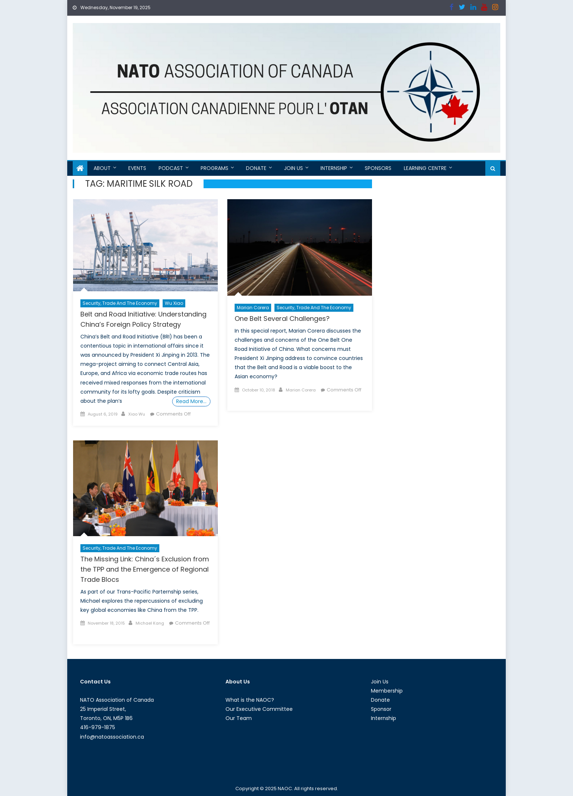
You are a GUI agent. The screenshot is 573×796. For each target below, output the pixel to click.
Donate (256, 168)
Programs (214, 168)
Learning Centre (425, 168)
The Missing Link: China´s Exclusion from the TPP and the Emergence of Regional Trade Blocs (144, 569)
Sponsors (378, 168)
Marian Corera (253, 307)
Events (137, 168)
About (102, 168)
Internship (333, 168)
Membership (387, 690)
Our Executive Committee (259, 709)
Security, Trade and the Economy (120, 303)
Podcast (171, 168)
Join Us (293, 168)
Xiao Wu (136, 414)
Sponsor (381, 709)
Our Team (238, 718)
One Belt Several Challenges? (282, 318)
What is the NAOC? (249, 700)
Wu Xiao (174, 303)
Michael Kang (150, 623)
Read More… (191, 401)
